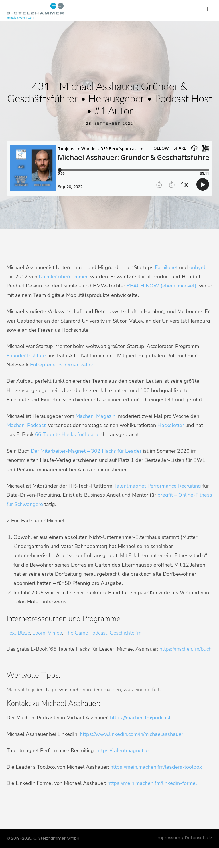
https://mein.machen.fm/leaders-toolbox (156, 767)
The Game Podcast (86, 632)
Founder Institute (26, 355)
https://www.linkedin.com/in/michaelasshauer (131, 734)
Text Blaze (18, 632)
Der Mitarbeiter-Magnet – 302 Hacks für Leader (86, 451)
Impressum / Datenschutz (184, 838)
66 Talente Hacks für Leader (68, 434)
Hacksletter (170, 425)
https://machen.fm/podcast (140, 717)
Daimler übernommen (64, 276)
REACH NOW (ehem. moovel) (161, 285)
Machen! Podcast (26, 425)
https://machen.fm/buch (185, 649)
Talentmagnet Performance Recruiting (157, 485)
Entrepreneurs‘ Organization (62, 364)
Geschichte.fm (125, 632)
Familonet (166, 267)
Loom (39, 632)
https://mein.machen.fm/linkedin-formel (152, 783)
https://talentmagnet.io (122, 750)
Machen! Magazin (94, 416)
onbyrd (197, 267)
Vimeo (55, 632)
